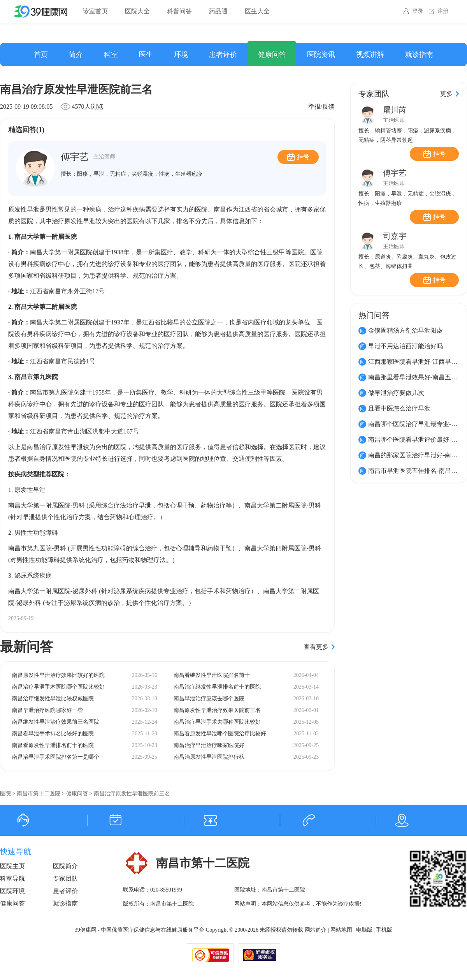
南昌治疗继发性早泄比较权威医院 (53, 698)
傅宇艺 (88, 157)
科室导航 (12, 878)
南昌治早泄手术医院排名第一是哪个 (55, 757)
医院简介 (65, 866)
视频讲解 (370, 54)
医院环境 (12, 891)
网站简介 (316, 930)
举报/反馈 (321, 106)
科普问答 (179, 11)
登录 (417, 11)
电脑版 (364, 930)
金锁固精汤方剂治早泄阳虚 (405, 330)
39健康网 (86, 930)
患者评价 (223, 54)
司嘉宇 (394, 236)
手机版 (384, 930)
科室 (111, 54)
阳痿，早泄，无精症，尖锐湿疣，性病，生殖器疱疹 (139, 174)
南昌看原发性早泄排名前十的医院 (53, 745)
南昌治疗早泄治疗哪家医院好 (209, 745)
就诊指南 (419, 54)
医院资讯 (321, 54)
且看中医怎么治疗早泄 (399, 408)
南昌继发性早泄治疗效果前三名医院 (55, 722)
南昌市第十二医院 (38, 793)
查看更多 (316, 646)
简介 (76, 54)
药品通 (218, 11)
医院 (5, 793)
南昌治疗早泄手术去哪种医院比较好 (217, 722)
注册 (442, 11)
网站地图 (341, 930)
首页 (41, 54)
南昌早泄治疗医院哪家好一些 (47, 710)
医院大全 (137, 11)
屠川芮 (394, 110)
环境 (181, 54)
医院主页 (12, 866)
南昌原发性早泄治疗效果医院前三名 (217, 710)
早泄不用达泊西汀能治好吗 (405, 346)
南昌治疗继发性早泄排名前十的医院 (217, 687)
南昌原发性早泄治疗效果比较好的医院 (58, 675)
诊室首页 (95, 11)
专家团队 (65, 878)
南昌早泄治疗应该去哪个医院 (209, 698)
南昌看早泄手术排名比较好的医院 (53, 734)
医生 (146, 54)
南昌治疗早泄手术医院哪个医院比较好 (58, 687)
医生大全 (257, 11)
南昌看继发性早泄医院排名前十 (212, 675)
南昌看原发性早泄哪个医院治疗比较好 (220, 734)
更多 (446, 93)
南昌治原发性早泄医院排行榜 (209, 757)
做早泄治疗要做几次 (396, 392)
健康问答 (272, 54)
